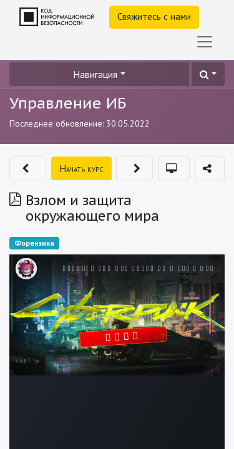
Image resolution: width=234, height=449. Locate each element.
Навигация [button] (95, 74)
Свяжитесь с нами (154, 16)
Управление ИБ (67, 103)
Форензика (34, 243)
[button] (208, 74)
